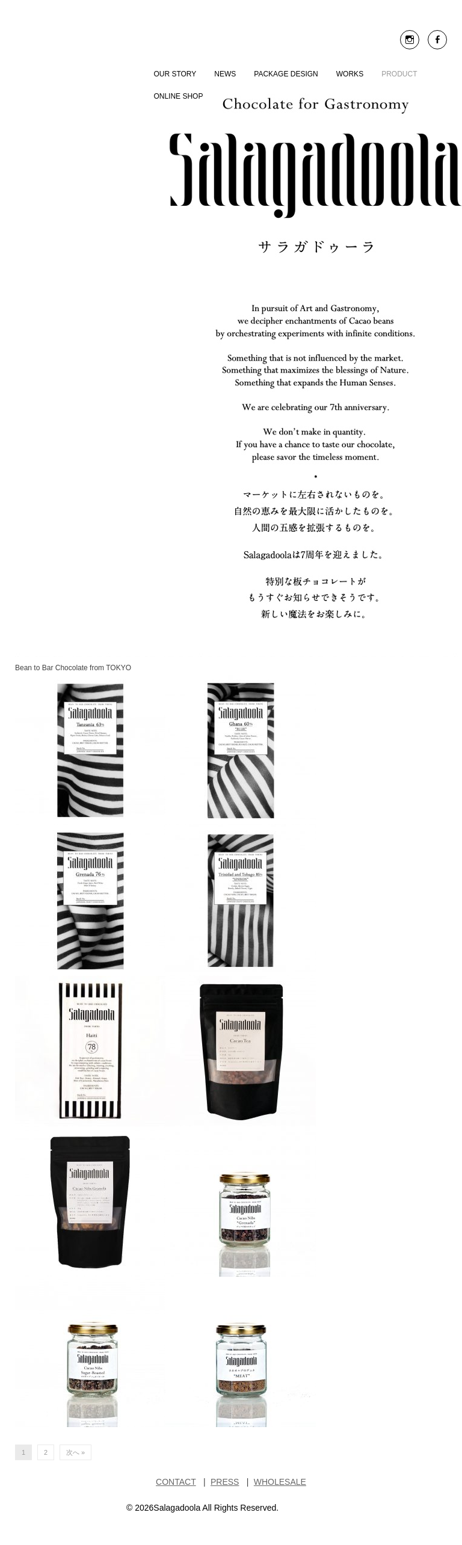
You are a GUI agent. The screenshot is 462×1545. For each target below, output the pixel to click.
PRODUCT (399, 74)
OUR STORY (174, 74)
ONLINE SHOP (178, 96)
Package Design (286, 74)
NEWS (225, 74)
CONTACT (176, 1482)
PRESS (225, 1482)
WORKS (349, 74)
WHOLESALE (280, 1482)
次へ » (75, 1452)
